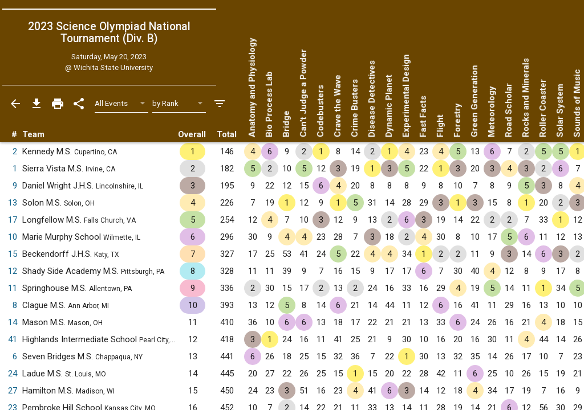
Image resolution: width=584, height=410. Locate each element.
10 (12, 237)
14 (12, 322)
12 (12, 271)
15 (12, 254)
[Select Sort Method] (179, 103)
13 (12, 203)
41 (12, 339)
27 (12, 391)
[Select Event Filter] (122, 103)
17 (12, 220)
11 (12, 288)
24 (12, 373)
